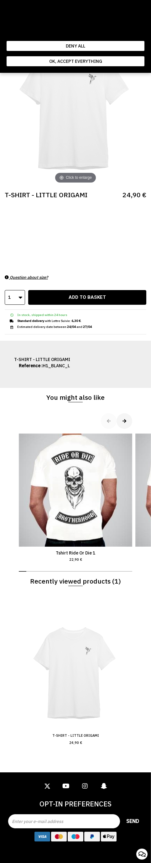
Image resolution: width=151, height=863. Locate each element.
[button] (22, 571)
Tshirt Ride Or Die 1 (75, 498)
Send (132, 821)
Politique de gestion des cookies (52, 34)
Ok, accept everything (75, 61)
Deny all (75, 46)
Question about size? (26, 277)
